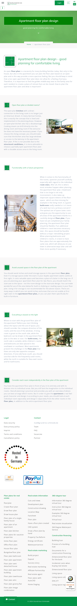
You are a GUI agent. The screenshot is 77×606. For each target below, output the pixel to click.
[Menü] (74, 576)
